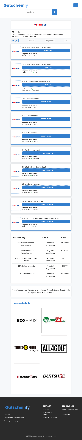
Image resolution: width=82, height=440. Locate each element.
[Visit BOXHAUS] (27, 320)
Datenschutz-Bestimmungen (14, 418)
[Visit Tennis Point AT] (27, 348)
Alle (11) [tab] (14, 41)
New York (46, 409)
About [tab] (67, 41)
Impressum (66, 414)
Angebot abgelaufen (29, 54)
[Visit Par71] (54, 320)
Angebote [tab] (50, 41)
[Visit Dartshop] (54, 376)
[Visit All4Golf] (54, 348)
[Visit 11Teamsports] (27, 376)
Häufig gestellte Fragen (48, 413)
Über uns (7, 415)
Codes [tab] (31, 41)
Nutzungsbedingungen (12, 421)
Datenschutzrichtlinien (50, 417)
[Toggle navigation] (75, 5)
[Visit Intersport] (16, 51)
